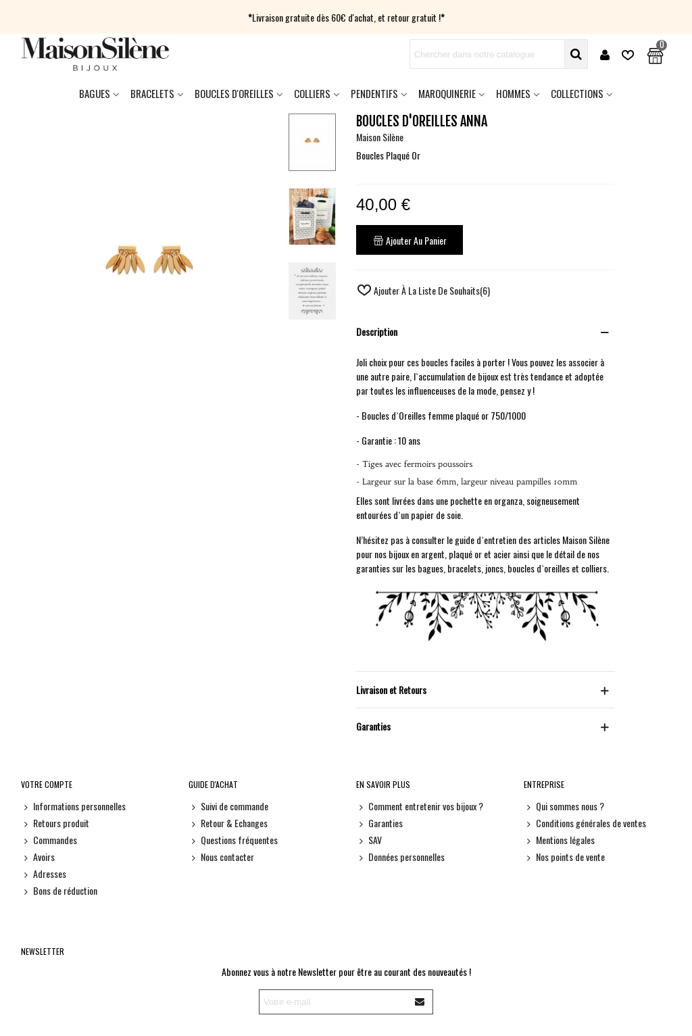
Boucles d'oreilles (234, 93)
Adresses (43, 873)
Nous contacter (221, 856)
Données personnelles (400, 856)
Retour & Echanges (228, 823)
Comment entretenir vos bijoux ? (419, 806)
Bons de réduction (59, 890)
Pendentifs (374, 93)
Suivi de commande (228, 806)
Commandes (49, 840)
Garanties (379, 823)
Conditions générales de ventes (585, 823)
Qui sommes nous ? (564, 806)
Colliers (312, 93)
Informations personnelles (73, 806)
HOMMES (513, 93)
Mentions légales (559, 840)
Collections (577, 93)
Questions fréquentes (233, 840)
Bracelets (152, 93)
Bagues (94, 93)
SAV (369, 840)
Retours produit (55, 823)
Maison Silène (379, 137)
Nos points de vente (564, 856)
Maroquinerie (447, 93)
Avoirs (38, 856)
